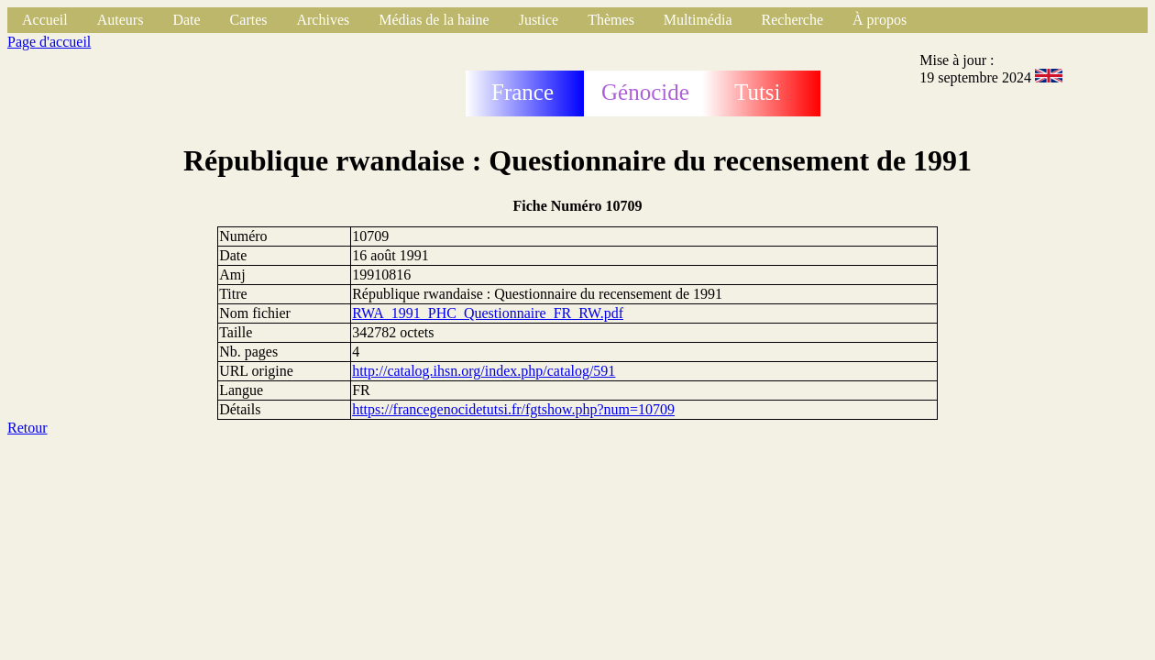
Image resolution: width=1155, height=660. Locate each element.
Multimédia (698, 20)
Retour (27, 427)
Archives (322, 20)
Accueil (45, 20)
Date (186, 20)
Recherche (793, 20)
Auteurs (120, 20)
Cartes (249, 20)
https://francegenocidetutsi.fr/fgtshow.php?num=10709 (513, 409)
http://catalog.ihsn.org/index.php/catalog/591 (483, 371)
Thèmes (611, 20)
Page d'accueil (49, 42)
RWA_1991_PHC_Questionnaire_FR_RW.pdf (487, 313)
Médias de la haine (434, 20)
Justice (539, 20)
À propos (879, 20)
